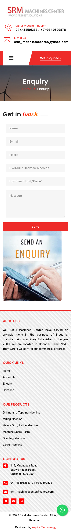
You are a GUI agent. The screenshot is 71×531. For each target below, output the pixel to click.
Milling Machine (12, 419)
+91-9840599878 (53, 30)
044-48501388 (26, 30)
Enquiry (7, 383)
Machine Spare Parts (16, 432)
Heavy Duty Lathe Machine (20, 425)
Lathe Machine (12, 444)
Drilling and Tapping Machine (21, 412)
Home (27, 89)
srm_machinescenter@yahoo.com (41, 42)
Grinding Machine (14, 438)
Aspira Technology (44, 527)
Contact (8, 390)
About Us (9, 377)
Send (35, 227)
